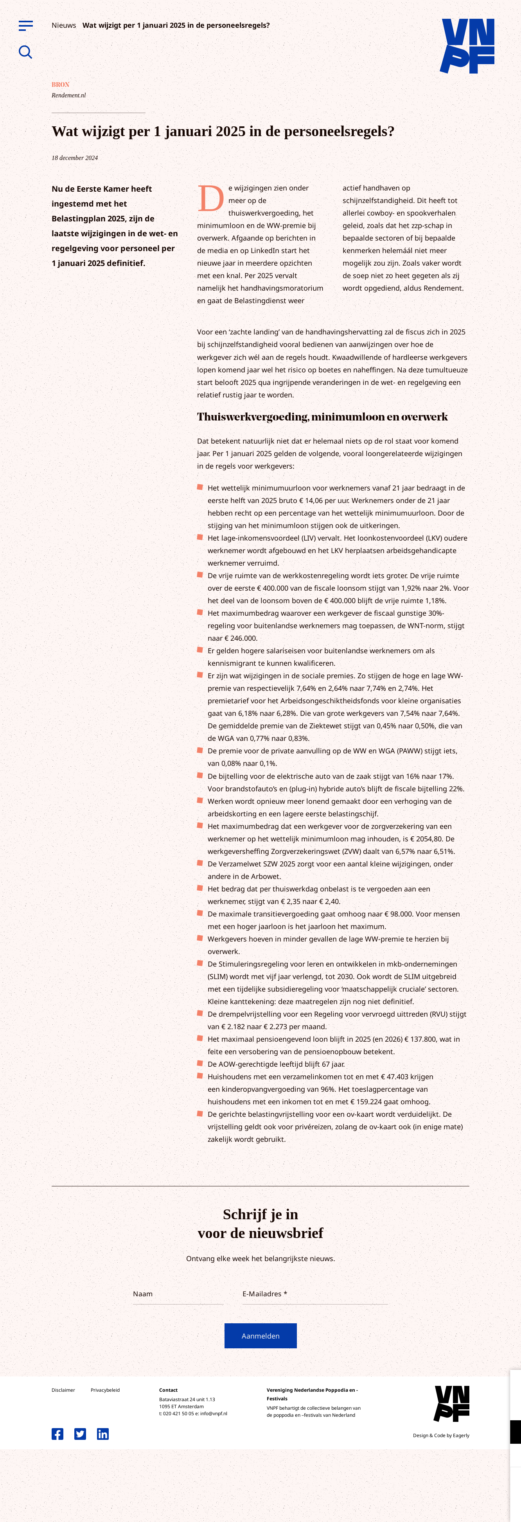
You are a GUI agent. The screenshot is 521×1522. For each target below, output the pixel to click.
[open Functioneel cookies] (508, 1432)
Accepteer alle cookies (454, 1484)
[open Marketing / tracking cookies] (508, 1456)
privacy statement (482, 1406)
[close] (509, 1384)
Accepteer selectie (454, 1507)
